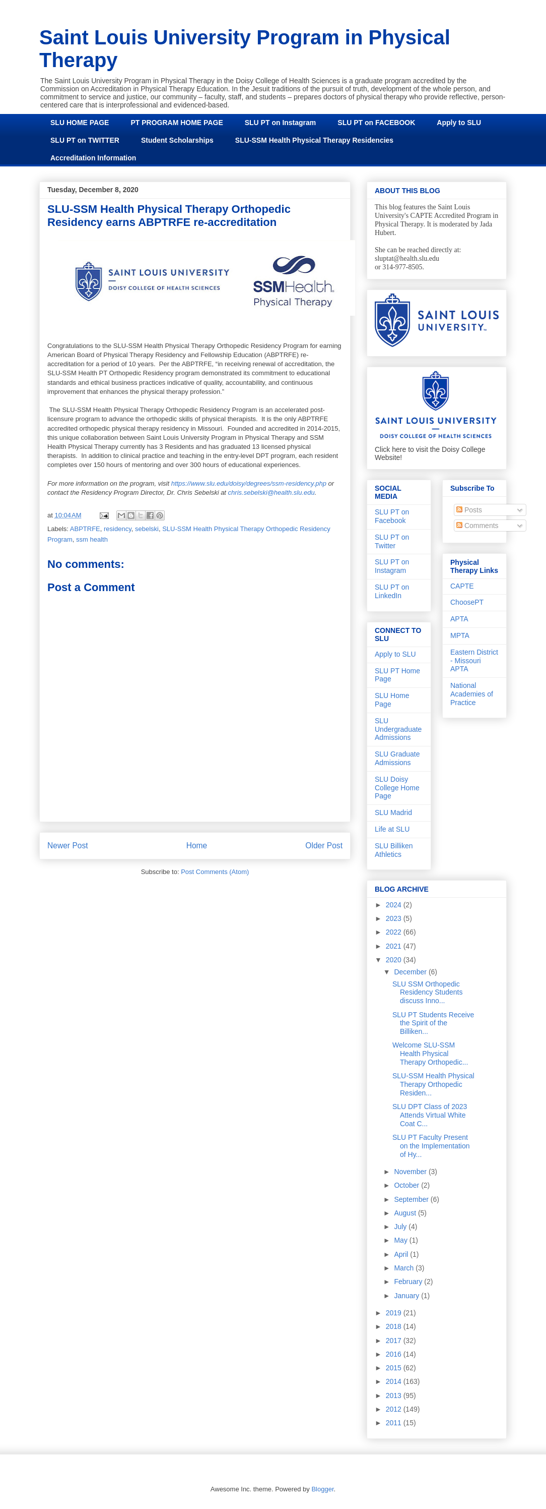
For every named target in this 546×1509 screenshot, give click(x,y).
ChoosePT (467, 602)
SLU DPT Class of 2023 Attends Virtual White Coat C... (429, 1115)
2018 (394, 1326)
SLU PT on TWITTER (84, 140)
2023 (394, 918)
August (406, 1213)
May (401, 1240)
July (401, 1227)
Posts (469, 510)
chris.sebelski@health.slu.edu (271, 492)
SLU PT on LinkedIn (392, 591)
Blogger (322, 1489)
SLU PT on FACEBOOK (376, 123)
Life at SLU (392, 829)
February (409, 1282)
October (407, 1185)
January (407, 1296)
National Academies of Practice (471, 694)
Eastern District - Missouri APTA (474, 660)
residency (117, 529)
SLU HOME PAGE (79, 123)
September (412, 1199)
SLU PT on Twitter (392, 541)
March (405, 1268)
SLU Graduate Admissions (397, 758)
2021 (394, 946)
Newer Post (67, 845)
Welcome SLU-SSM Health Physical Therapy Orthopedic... (430, 1053)
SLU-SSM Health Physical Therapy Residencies (314, 140)
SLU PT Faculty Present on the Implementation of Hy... (431, 1145)
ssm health (92, 539)
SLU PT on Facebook (392, 516)
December (411, 972)
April (402, 1254)
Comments (477, 525)
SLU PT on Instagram (280, 123)
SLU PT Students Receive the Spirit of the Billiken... (433, 1023)
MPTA (459, 635)
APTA (459, 619)
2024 (394, 905)
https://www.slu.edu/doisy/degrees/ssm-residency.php (248, 483)
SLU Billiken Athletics (394, 850)
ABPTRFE (85, 529)
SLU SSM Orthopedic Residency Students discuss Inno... (427, 992)
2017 (394, 1341)
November (411, 1172)
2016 (394, 1354)
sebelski (147, 529)
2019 (394, 1313)
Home (197, 845)
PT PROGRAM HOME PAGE (176, 123)
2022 (394, 932)
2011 (394, 1423)
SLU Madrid (393, 812)
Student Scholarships (177, 140)
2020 (394, 960)
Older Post (324, 845)
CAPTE (462, 586)
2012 (394, 1409)
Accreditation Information (93, 158)
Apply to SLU (459, 123)
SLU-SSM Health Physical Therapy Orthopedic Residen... (433, 1084)
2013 (394, 1395)
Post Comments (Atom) (215, 872)
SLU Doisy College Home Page (397, 787)
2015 (394, 1368)
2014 (394, 1381)
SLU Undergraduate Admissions (398, 729)
